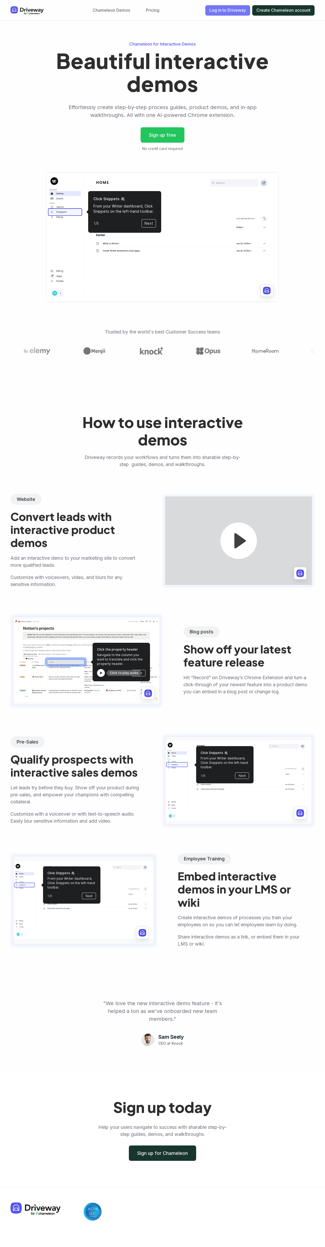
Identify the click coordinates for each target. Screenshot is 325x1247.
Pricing (152, 10)
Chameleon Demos (111, 10)
